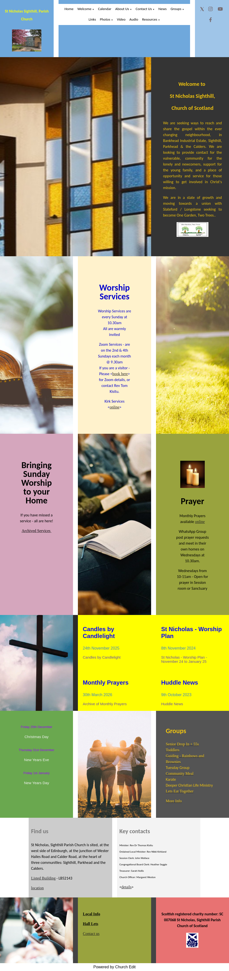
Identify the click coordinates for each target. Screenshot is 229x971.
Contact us (91, 934)
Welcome (84, 9)
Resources (149, 19)
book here (120, 374)
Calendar (104, 9)
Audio (133, 19)
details (126, 887)
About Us (122, 9)
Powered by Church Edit (114, 967)
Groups (175, 9)
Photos (105, 19)
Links (92, 19)
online (114, 407)
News (162, 9)
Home (68, 9)
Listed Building (43, 878)
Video (121, 19)
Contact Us (144, 9)
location (37, 888)
